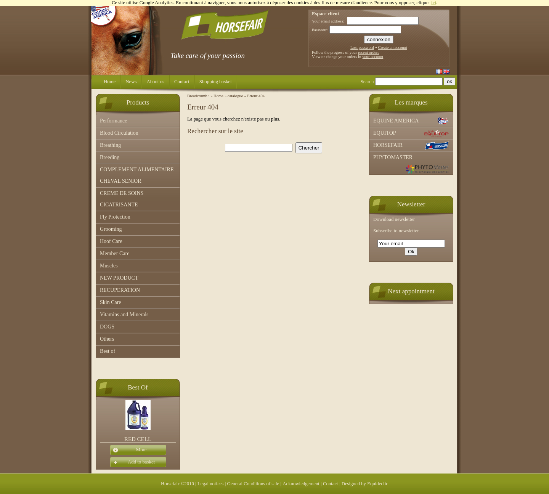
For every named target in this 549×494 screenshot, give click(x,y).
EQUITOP (411, 133)
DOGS (107, 327)
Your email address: (328, 21)
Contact (181, 81)
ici (433, 2)
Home (110, 81)
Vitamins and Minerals (124, 314)
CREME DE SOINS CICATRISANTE (121, 199)
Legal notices (210, 483)
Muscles (109, 266)
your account (372, 57)
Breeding (109, 157)
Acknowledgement (301, 483)
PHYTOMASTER (411, 164)
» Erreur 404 (254, 96)
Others (107, 339)
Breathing (110, 145)
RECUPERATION (120, 290)
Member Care (114, 253)
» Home (216, 96)
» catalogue (234, 96)
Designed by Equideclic (365, 483)
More (128, 450)
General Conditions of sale (253, 483)
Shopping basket (215, 81)
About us (155, 81)
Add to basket (132, 462)
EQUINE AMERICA (411, 121)
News (130, 81)
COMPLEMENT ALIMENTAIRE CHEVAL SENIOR (136, 175)
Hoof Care (111, 241)
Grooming (111, 229)
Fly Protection (115, 217)
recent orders (368, 52)
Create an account (392, 47)
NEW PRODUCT (119, 278)
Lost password (362, 47)
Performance (113, 121)
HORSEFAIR (411, 145)
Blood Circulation (119, 133)
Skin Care (110, 302)
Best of (107, 351)
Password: (320, 30)
